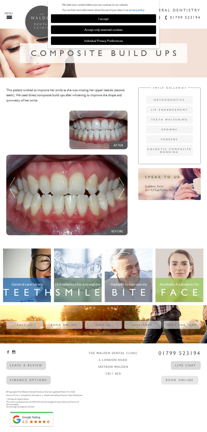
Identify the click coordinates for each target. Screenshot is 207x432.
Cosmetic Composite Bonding (169, 150)
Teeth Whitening (169, 119)
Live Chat (143, 324)
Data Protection (75, 395)
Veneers (169, 139)
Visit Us (103, 324)
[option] (67, 195)
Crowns (169, 129)
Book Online (64, 324)
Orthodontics (169, 99)
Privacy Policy (61, 402)
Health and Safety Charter (56, 395)
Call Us (24, 324)
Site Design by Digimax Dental (20, 406)
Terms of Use (12, 395)
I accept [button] (103, 19)
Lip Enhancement (169, 109)
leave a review (26, 365)
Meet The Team (182, 324)
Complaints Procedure (31, 395)
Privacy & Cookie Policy (18, 399)
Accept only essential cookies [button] (103, 30)
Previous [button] (12, 186)
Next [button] (121, 186)
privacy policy (136, 9)
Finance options (28, 380)
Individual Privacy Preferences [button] (103, 41)
